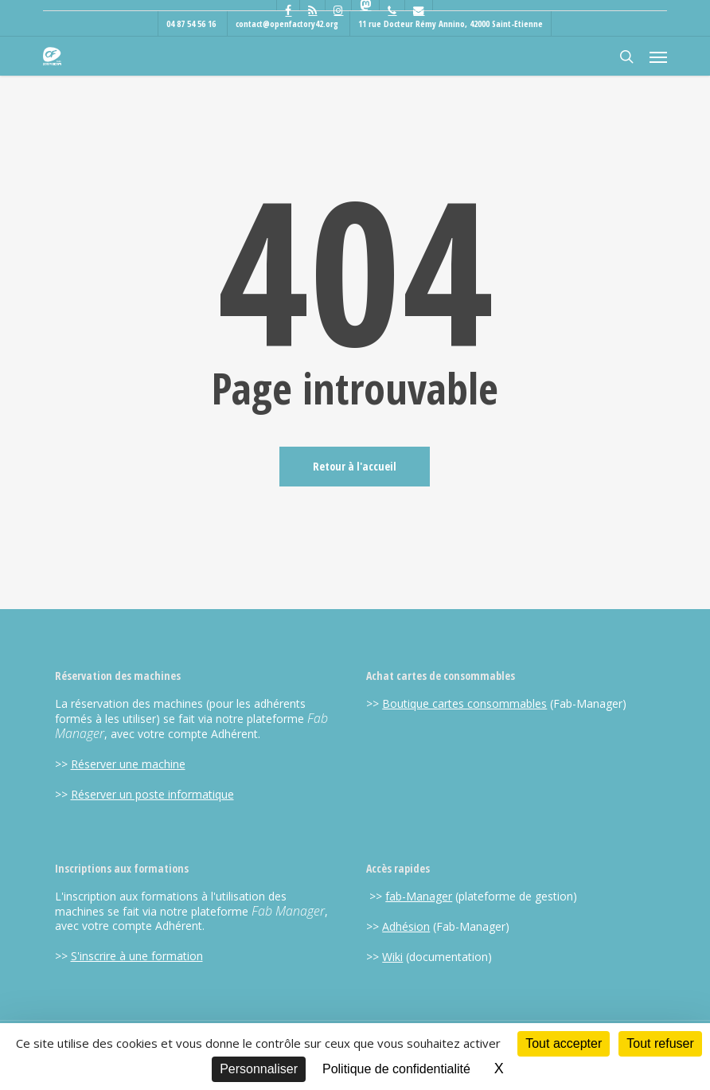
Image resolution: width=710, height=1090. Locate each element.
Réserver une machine (128, 764)
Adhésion (406, 926)
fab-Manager (418, 896)
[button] (658, 56)
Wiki (392, 956)
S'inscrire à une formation (137, 955)
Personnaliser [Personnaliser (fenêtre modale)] (259, 1069)
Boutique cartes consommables (464, 703)
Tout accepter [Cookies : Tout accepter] (563, 1043)
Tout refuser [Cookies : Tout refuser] (659, 1043)
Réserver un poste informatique (152, 794)
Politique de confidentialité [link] (396, 1069)
